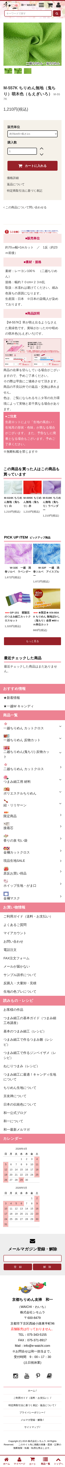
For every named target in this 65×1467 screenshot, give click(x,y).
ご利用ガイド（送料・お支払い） (31, 1397)
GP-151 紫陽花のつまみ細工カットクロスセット (18, 616)
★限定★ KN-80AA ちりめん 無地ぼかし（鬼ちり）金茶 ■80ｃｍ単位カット (46, 618)
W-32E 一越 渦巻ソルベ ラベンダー (18, 569)
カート (32, 1461)
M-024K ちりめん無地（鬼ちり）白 (13, 501)
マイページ (19, 1461)
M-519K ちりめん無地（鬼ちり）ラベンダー (52, 503)
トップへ (58, 1461)
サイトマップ (31, 1427)
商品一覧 (45, 1461)
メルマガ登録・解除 (31, 1419)
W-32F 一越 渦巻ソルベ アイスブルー (46, 571)
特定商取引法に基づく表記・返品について (31, 1405)
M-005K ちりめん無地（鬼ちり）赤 (32, 501)
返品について (16, 184)
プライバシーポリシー (31, 1412)
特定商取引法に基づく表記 (24, 190)
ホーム (31, 1390)
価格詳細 (13, 178)
